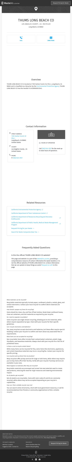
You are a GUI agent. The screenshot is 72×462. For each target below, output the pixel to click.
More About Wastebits (50, 437)
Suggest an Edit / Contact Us (10, 446)
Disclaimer (40, 455)
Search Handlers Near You (33, 444)
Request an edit (47, 265)
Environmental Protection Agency (48, 86)
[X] (33, 459)
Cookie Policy (47, 455)
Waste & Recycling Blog (32, 446)
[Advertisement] (36, 61)
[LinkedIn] (37, 459)
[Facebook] (39, 459)
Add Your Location (8, 444)
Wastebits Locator (43, 259)
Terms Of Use (33, 455)
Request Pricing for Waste (61, 3)
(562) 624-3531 (17, 158)
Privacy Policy (24, 455)
